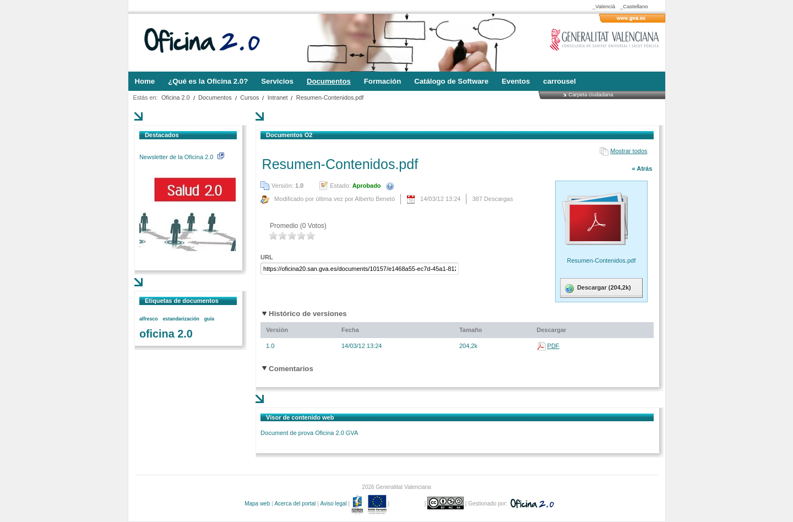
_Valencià (604, 6)
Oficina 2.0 (175, 97)
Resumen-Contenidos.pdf (329, 97)
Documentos (215, 97)
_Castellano (634, 6)
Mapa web (257, 504)
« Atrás (642, 168)
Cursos (249, 97)
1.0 (270, 345)
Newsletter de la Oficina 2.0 (181, 157)
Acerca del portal (295, 504)
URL (266, 257)
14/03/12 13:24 (361, 345)
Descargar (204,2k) (597, 288)
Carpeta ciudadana (590, 94)
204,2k (468, 345)
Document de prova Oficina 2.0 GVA (309, 432)
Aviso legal (333, 504)
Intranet (278, 97)
